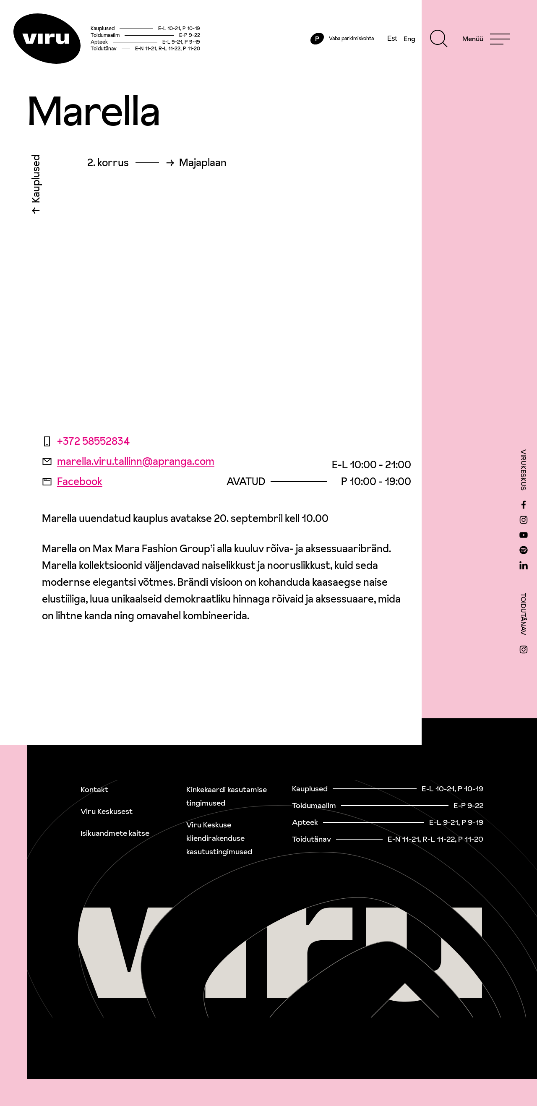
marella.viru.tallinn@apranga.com (128, 461)
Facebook (72, 481)
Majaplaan (203, 163)
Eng (409, 38)
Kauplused (36, 180)
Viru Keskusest (107, 811)
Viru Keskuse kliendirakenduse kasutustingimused (219, 838)
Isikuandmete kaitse (115, 833)
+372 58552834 (86, 441)
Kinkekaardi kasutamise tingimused (226, 796)
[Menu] (486, 39)
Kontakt (94, 789)
